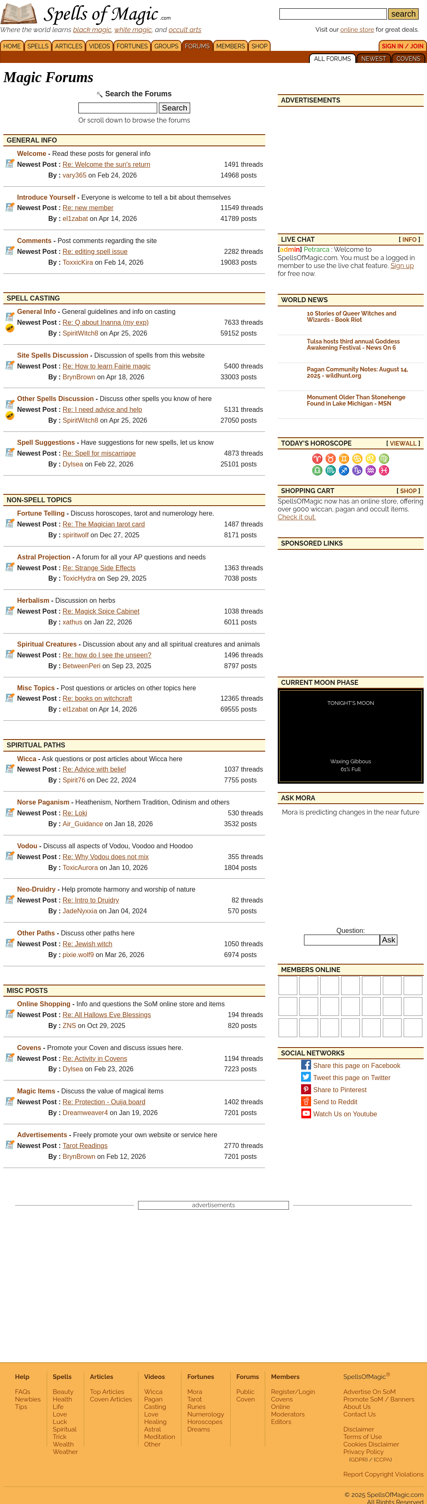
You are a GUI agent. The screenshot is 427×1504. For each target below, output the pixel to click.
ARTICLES (68, 46)
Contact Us (360, 1414)
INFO (409, 239)
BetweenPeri (81, 665)
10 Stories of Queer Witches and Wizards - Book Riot (352, 316)
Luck (60, 1422)
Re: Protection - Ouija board (104, 1101)
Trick (60, 1437)
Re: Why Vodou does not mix (105, 856)
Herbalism (33, 600)
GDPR (358, 1459)
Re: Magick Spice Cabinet (101, 611)
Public (245, 1392)
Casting (155, 1407)
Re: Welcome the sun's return (106, 164)
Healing (155, 1422)
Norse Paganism (43, 802)
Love (60, 1414)
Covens (29, 1047)
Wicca (26, 758)
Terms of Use (363, 1437)
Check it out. (297, 517)
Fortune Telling (41, 513)
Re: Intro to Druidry (91, 900)
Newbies (28, 1399)
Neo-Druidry (36, 889)
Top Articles (107, 1392)
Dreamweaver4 (85, 1112)
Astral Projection (43, 557)
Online (280, 1407)
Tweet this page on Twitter (352, 1077)
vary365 (74, 175)
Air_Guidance (83, 823)
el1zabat (75, 218)
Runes (196, 1407)
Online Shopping (43, 1004)
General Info (36, 311)
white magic (133, 29)
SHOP (259, 46)
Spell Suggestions (46, 442)
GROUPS (166, 46)
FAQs (22, 1392)
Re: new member (88, 207)
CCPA (382, 1459)
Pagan (153, 1399)
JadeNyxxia (80, 911)
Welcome (31, 153)
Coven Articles (111, 1399)
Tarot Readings (85, 1145)
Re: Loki (75, 813)
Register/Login (293, 1392)
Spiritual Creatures (47, 644)
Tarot (194, 1399)
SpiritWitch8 (80, 333)
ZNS (69, 1025)
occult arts (185, 29)
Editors (281, 1422)
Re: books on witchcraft (97, 698)
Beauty (63, 1392)
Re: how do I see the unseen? (107, 655)
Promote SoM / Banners (379, 1399)
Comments (34, 240)
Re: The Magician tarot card (104, 524)
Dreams (198, 1429)
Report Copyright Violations (384, 1474)
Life (58, 1407)
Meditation (159, 1437)
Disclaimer (359, 1429)
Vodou (27, 846)
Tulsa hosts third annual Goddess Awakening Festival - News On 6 (353, 344)
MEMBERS (230, 46)
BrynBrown (79, 377)
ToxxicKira (78, 262)
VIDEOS (99, 46)
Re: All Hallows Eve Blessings (107, 1014)
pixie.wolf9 (78, 954)
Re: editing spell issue (95, 251)
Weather (65, 1452)
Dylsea (73, 464)
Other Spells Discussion (55, 398)
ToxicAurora (80, 867)
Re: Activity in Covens (95, 1058)
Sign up (402, 266)
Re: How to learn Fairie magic (107, 366)
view (403, 443)
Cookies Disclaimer (371, 1444)
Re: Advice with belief (94, 769)
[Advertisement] (351, 165)
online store (357, 29)
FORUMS (197, 46)
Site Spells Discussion (52, 355)
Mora (194, 1392)
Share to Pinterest (340, 1089)
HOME (12, 46)
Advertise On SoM (370, 1392)
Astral (152, 1429)
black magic (92, 29)
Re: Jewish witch (87, 944)
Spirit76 (74, 780)
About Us (357, 1407)
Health (62, 1399)
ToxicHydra (79, 578)
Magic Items (36, 1091)
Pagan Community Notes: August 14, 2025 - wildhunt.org (357, 372)
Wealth (63, 1444)
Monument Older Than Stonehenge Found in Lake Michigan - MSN (356, 400)
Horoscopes (205, 1422)
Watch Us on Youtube (345, 1114)
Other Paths (36, 933)
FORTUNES (132, 46)
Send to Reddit (335, 1101)
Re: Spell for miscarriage (99, 453)
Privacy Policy (364, 1452)
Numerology (205, 1414)
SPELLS (38, 46)
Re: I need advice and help (102, 409)
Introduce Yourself (46, 197)
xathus (72, 622)
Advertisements (42, 1134)
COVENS (408, 58)
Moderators (288, 1414)
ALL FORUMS (332, 58)
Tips (21, 1407)
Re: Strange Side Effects (99, 568)
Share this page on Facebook (356, 1065)
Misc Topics (36, 688)
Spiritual (65, 1429)
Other (152, 1444)
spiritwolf (75, 535)
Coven (245, 1399)
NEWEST (374, 58)
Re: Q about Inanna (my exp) (105, 322)
